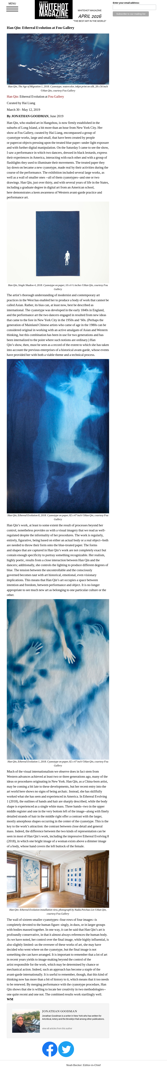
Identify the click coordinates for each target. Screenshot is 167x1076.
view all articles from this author (57, 1028)
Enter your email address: (126, 3)
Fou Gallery (56, 96)
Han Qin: (13, 96)
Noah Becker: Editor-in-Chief (83, 1065)
